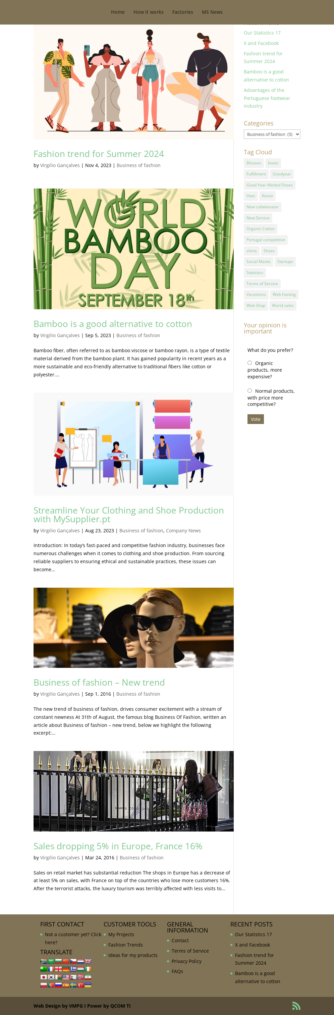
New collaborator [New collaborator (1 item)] (262, 205)
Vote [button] (256, 415)
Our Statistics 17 (262, 33)
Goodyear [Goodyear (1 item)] (282, 173)
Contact (180, 940)
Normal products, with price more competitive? (271, 393)
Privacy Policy (187, 961)
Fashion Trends (125, 945)
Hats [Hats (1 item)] (250, 195)
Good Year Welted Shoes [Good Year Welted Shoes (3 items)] (269, 184)
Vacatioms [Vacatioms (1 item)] (256, 291)
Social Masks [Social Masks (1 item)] (258, 259)
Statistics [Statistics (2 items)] (254, 269)
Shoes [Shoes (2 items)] (269, 248)
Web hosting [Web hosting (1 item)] (284, 291)
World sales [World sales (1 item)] (283, 302)
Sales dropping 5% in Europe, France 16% (118, 846)
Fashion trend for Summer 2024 (99, 154)
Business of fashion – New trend (99, 682)
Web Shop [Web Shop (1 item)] (255, 302)
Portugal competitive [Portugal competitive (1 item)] (265, 238)
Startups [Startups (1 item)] (285, 259)
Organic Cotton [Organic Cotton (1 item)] (260, 227)
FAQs (177, 971)
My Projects (121, 934)
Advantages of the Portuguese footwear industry (267, 98)
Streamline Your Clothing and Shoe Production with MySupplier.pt (129, 514)
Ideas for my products (133, 955)
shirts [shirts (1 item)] (251, 248)
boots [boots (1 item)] (273, 163)
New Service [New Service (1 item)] (258, 216)
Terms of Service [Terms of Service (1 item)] (262, 280)
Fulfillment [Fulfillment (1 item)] (256, 173)
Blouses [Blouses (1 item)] (253, 163)
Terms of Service (190, 951)
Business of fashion (139, 165)
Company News (183, 530)
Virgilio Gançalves (60, 165)
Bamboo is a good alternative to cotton (113, 324)
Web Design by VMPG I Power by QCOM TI (82, 1006)
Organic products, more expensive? (264, 366)
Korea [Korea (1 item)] (267, 195)
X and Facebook (261, 43)
